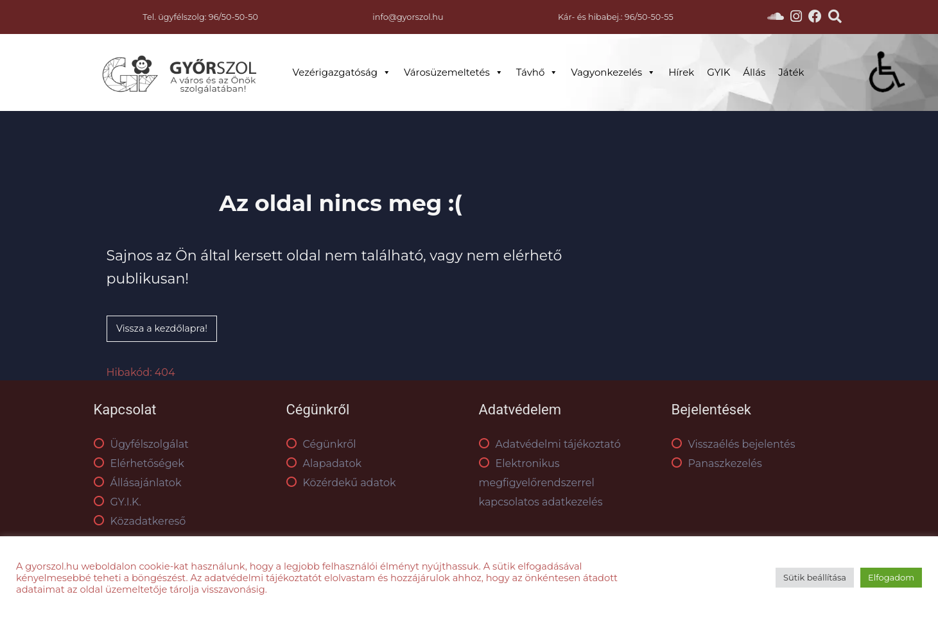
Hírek (681, 72)
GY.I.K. (117, 502)
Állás (754, 72)
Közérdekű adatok (341, 483)
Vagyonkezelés (613, 72)
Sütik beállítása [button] (814, 577)
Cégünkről (321, 444)
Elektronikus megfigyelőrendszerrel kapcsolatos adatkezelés (541, 482)
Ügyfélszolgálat (141, 444)
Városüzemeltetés (453, 72)
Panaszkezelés (717, 463)
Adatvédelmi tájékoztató (550, 444)
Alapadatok (324, 463)
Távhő (537, 72)
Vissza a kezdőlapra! (161, 328)
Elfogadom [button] (891, 577)
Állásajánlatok (138, 483)
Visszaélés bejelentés (733, 444)
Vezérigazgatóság (342, 72)
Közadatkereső (140, 521)
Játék (791, 72)
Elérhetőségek (139, 463)
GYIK (718, 72)
